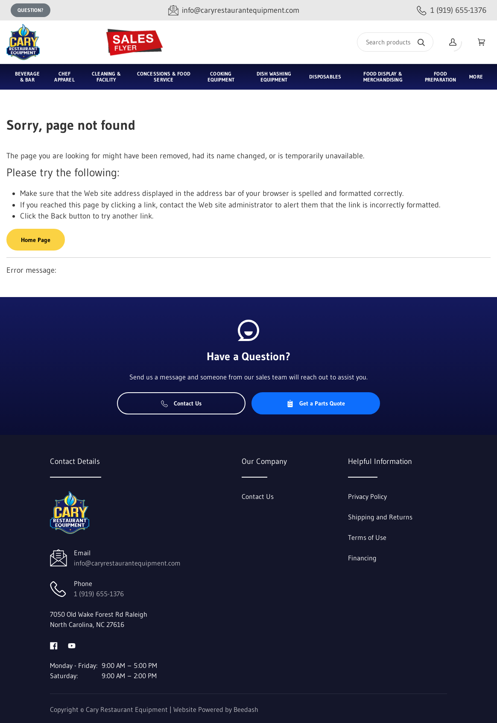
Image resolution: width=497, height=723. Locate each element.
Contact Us (181, 403)
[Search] (395, 42)
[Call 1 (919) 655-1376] (451, 10)
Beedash (246, 709)
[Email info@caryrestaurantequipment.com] (233, 10)
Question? (31, 10)
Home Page (35, 240)
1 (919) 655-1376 (99, 593)
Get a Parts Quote (316, 403)
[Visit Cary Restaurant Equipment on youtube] (72, 645)
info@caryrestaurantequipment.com (127, 563)
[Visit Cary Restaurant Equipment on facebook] (54, 645)
